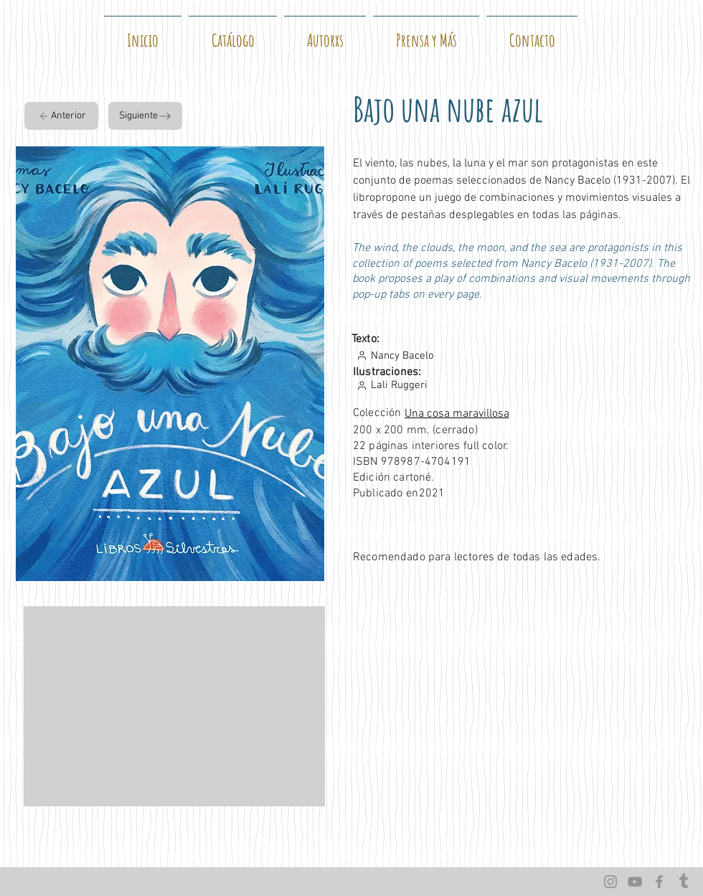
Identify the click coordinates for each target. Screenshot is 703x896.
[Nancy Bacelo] (419, 356)
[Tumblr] (683, 881)
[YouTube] (634, 881)
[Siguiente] (145, 116)
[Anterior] (61, 116)
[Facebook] (659, 881)
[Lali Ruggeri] (485, 385)
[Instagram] (610, 881)
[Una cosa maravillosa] (515, 414)
